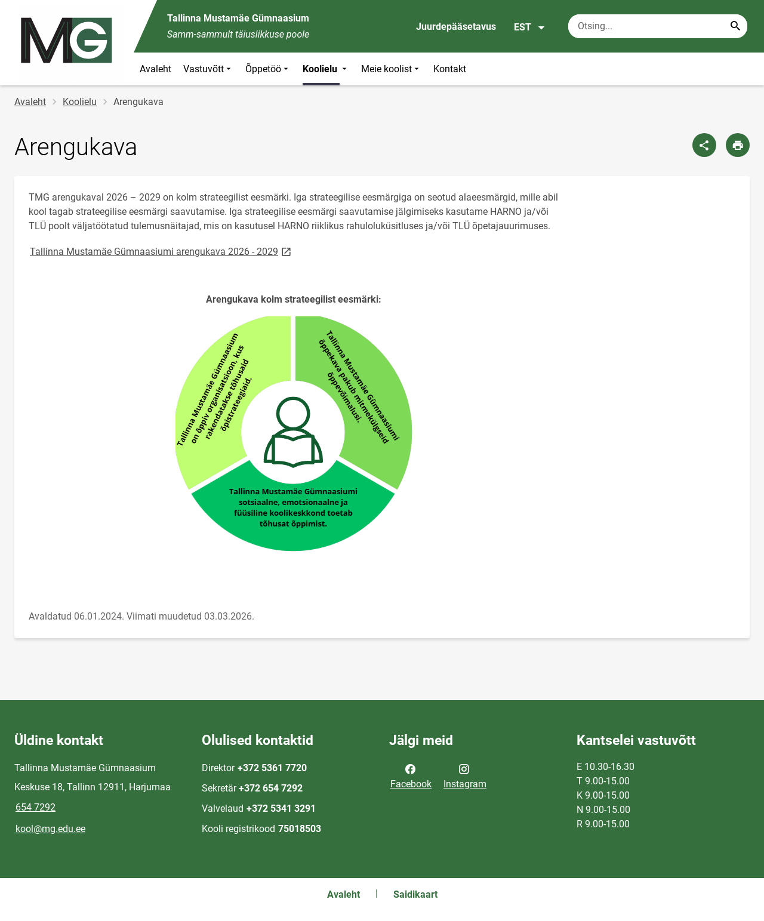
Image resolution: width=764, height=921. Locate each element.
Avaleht (155, 69)
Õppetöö (268, 69)
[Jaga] (704, 145)
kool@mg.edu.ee (50, 828)
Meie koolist (391, 69)
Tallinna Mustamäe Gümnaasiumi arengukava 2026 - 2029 (161, 251)
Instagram (464, 775)
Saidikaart (415, 894)
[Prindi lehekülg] (738, 145)
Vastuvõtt (208, 69)
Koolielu (326, 69)
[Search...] (735, 26)
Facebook (411, 775)
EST (530, 27)
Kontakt (449, 69)
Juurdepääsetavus (456, 26)
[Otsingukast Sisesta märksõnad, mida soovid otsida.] (657, 26)
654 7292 (36, 807)
